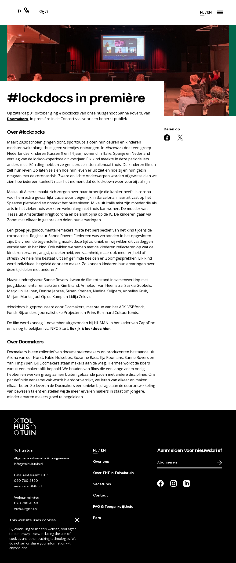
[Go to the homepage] (33, 12)
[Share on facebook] (167, 137)
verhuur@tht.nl (25, 509)
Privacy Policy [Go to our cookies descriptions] (29, 534)
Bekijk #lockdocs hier (90, 328)
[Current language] (203, 12)
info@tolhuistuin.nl (28, 464)
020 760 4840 (26, 503)
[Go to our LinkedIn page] (186, 483)
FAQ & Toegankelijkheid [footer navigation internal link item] (113, 506)
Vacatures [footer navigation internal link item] (102, 484)
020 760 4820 (26, 480)
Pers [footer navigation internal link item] (97, 517)
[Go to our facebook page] (160, 483)
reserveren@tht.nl (28, 486)
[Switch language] (209, 12)
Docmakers (17, 118)
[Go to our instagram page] (173, 483)
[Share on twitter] (180, 137)
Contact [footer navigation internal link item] (100, 495)
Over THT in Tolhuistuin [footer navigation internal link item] (113, 472)
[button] (219, 12)
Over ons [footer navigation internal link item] (101, 461)
